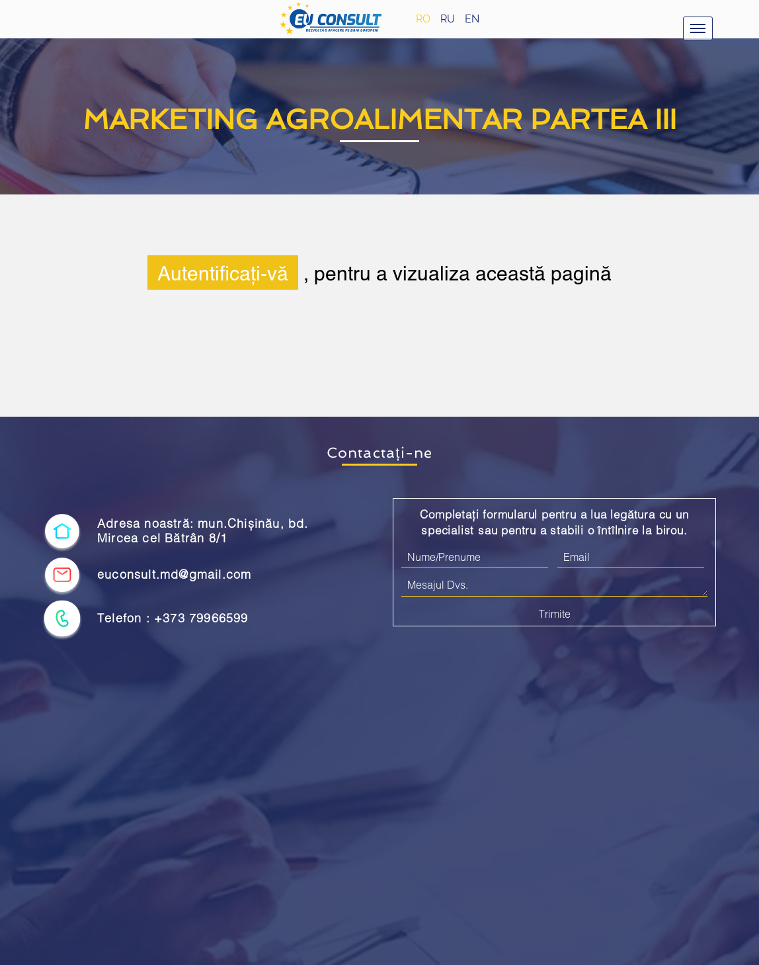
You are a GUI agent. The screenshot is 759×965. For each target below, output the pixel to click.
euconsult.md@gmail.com (174, 574)
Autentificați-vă (222, 272)
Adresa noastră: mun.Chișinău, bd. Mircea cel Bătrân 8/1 (203, 531)
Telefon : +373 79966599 (173, 618)
